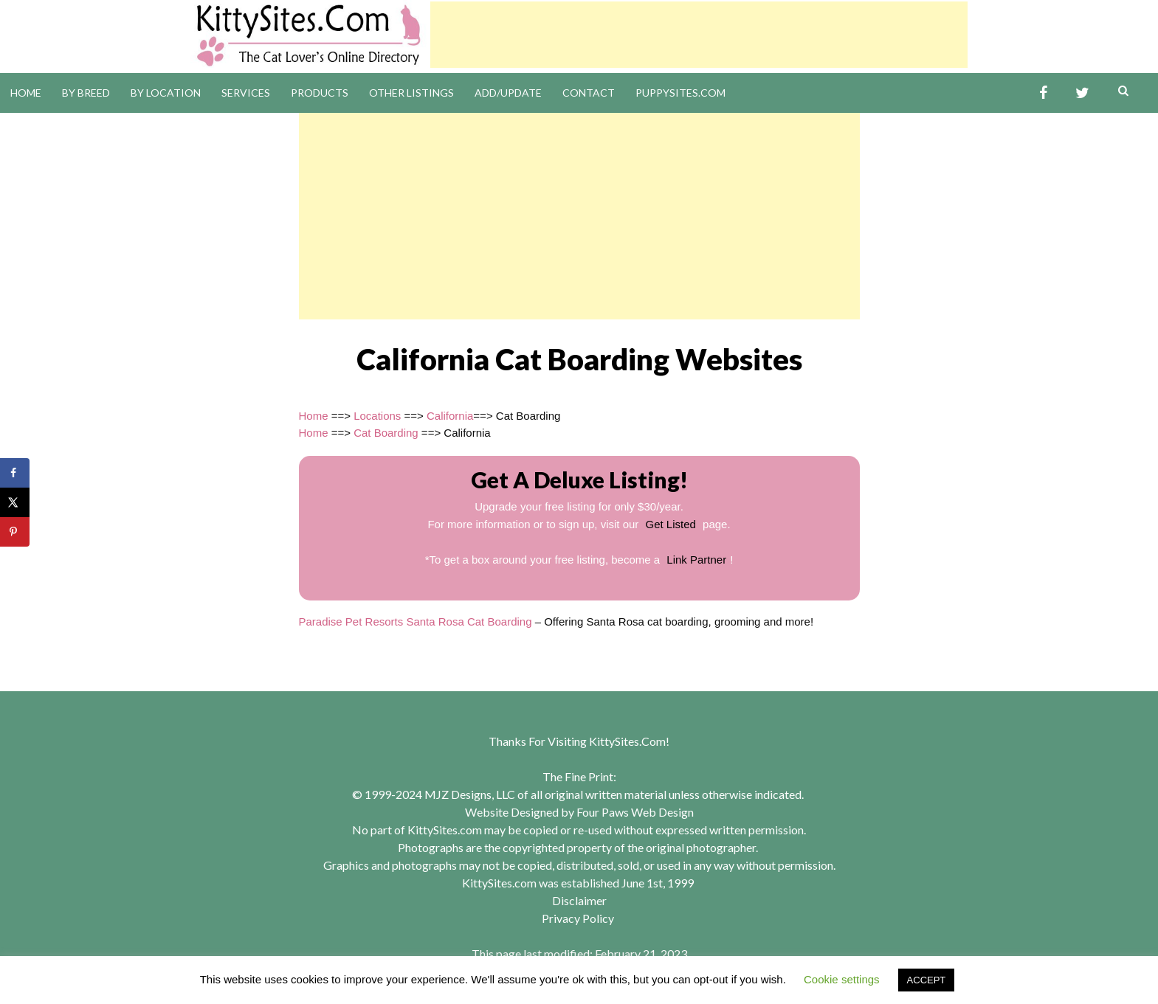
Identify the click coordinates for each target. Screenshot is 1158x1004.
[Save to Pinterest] (15, 532)
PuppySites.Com (680, 92)
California (450, 415)
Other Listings (411, 92)
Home (25, 92)
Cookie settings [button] (842, 979)
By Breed (86, 92)
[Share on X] (15, 502)
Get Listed (671, 524)
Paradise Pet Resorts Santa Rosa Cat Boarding (415, 621)
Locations (377, 415)
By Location (166, 92)
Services (245, 92)
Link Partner (696, 559)
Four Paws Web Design (635, 812)
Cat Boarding (386, 432)
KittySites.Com (627, 741)
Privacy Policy (578, 918)
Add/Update (508, 92)
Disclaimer (579, 900)
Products (319, 92)
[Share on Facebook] (15, 473)
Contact (588, 92)
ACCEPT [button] (926, 980)
